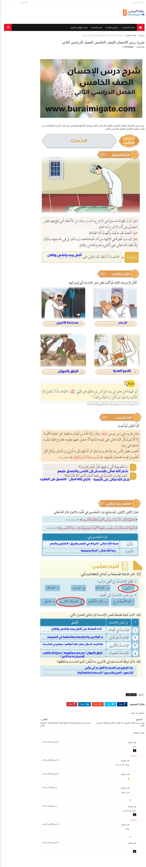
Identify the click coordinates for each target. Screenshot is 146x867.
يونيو (37, 323)
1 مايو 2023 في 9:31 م (58, 752)
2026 (39, 286)
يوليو (37, 319)
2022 (39, 299)
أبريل (37, 329)
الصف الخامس (129, 36)
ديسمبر (36, 302)
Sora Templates (132, 864)
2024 (39, 293)
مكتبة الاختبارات (127, 28)
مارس (36, 443)
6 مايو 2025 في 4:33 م (58, 734)
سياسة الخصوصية (137, 2)
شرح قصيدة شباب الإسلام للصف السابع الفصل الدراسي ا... (23, 420)
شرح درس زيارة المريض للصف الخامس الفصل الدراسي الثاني (23, 438)
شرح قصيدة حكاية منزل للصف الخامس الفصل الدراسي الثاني (23, 339)
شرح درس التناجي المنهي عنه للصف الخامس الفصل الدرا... (25, 368)
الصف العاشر (38, 275)
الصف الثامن (38, 258)
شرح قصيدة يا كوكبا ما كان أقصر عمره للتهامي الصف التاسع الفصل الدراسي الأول (18, 215)
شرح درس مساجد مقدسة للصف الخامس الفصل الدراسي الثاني (22, 409)
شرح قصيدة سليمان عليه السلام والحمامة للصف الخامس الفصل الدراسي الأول (19, 237)
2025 (39, 289)
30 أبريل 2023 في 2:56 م (59, 706)
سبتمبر (36, 313)
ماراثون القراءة (111, 28)
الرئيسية (140, 36)
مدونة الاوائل (108, 864)
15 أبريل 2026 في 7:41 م (59, 789)
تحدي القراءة (95, 28)
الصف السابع (38, 266)
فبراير (36, 447)
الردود (131, 702)
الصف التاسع (38, 253)
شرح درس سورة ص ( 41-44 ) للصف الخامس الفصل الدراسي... (24, 426)
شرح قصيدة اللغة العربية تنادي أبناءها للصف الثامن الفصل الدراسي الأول (19, 169)
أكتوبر (36, 309)
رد (133, 697)
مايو (37, 326)
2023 (39, 296)
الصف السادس (37, 270)
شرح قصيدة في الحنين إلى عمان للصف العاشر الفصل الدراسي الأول (18, 192)
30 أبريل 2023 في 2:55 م (59, 688)
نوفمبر (36, 306)
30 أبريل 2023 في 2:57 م (59, 720)
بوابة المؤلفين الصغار (78, 28)
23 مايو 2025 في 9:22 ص (59, 770)
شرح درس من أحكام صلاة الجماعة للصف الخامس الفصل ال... (22, 391)
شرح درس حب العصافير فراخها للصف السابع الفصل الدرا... (24, 345)
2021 (39, 451)
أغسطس (35, 316)
